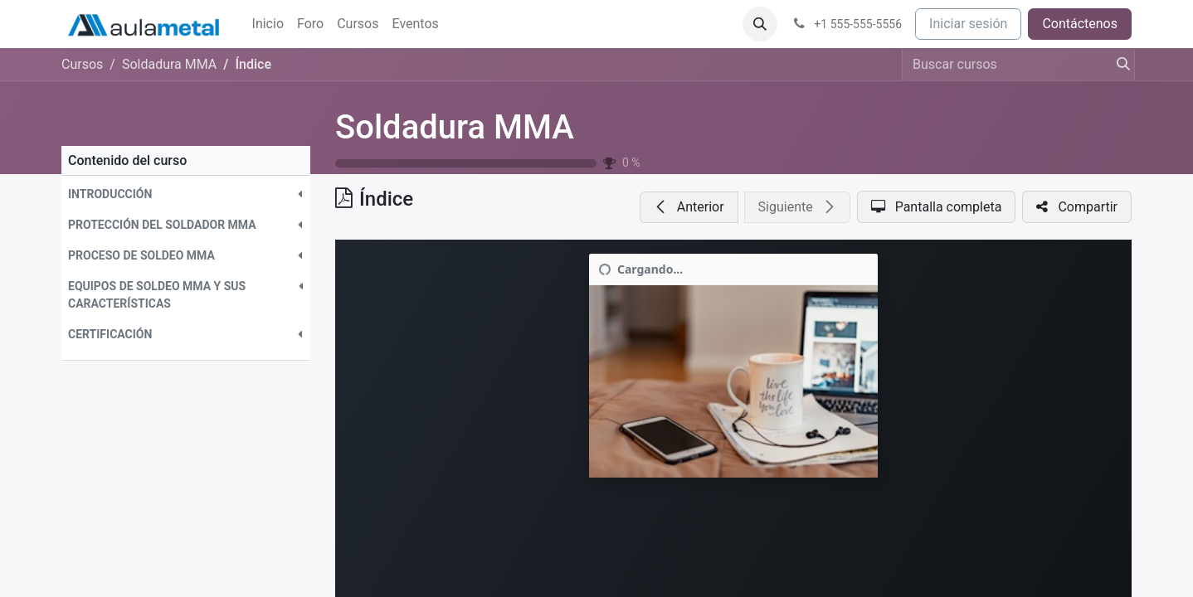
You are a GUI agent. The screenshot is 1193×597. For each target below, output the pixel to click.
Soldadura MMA (454, 127)
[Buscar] (1118, 64)
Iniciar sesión (968, 24)
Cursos (82, 64)
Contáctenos (1080, 24)
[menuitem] (268, 24)
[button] (760, 24)
